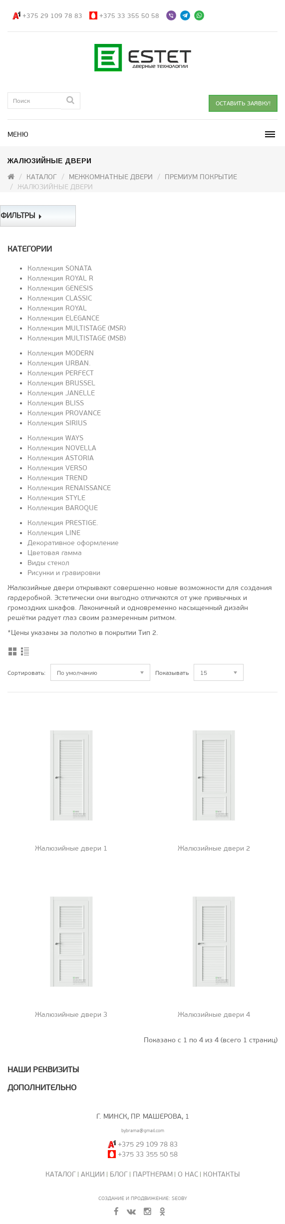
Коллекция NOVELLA (61, 448)
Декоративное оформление (73, 543)
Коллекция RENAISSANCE (69, 488)
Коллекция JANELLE (61, 393)
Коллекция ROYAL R (60, 278)
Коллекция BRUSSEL (61, 383)
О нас (188, 1174)
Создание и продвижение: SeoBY (142, 1198)
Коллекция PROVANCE (64, 413)
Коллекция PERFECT (60, 373)
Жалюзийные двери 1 (71, 848)
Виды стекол (48, 563)
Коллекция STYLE (56, 498)
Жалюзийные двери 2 (214, 848)
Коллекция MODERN (60, 353)
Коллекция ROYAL (57, 308)
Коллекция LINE (53, 533)
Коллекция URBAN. (59, 363)
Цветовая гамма (54, 553)
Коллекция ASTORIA (60, 458)
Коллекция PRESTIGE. (62, 523)
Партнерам (153, 1174)
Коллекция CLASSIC (59, 298)
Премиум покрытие (201, 177)
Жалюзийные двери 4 (214, 1014)
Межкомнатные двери (111, 177)
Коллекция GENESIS (60, 288)
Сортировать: (26, 672)
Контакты (221, 1174)
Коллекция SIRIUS (57, 423)
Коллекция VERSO (57, 468)
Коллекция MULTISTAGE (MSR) (76, 328)
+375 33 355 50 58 (129, 15)
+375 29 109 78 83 (52, 15)
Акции (93, 1174)
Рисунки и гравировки (63, 573)
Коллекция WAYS (55, 438)
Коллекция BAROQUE (62, 508)
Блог (119, 1174)
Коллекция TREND (57, 478)
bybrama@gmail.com (142, 1131)
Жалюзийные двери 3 (71, 1014)
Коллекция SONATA (59, 268)
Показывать (172, 672)
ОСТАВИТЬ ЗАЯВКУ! (243, 103)
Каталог (41, 177)
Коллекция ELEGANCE (63, 318)
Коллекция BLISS (55, 403)
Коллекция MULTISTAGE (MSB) (76, 338)
